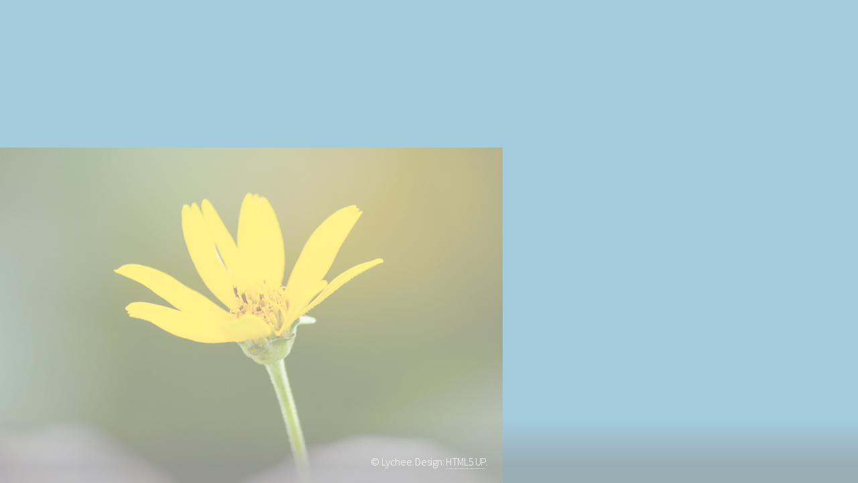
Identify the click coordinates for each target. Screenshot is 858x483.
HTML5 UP (465, 461)
